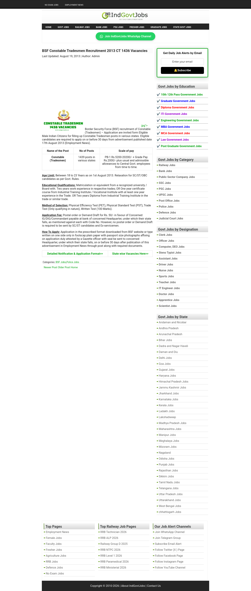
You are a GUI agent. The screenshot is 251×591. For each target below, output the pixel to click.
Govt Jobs (63, 27)
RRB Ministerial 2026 (113, 567)
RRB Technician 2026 (113, 532)
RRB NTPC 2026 (110, 549)
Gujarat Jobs (166, 369)
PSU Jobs (118, 27)
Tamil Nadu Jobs (169, 482)
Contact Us (154, 586)
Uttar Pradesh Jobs (171, 494)
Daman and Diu (168, 352)
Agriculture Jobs (56, 555)
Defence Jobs (54, 567)
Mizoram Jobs (168, 446)
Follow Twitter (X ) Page (169, 549)
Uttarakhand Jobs (170, 500)
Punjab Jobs (166, 464)
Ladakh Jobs (167, 411)
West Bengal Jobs (170, 506)
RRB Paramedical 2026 (114, 561)
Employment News (74, 5)
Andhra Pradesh (168, 328)
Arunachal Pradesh (170, 334)
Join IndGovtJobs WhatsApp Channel (125, 36)
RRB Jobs (52, 561)
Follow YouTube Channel (170, 567)
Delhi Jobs (165, 358)
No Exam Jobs (51, 5)
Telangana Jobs (168, 488)
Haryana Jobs (167, 375)
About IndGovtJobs (133, 586)
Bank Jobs (101, 27)
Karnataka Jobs (168, 399)
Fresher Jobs (137, 27)
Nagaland (165, 452)
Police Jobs (72, 262)
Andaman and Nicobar (173, 322)
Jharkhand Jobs (169, 393)
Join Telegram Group (168, 538)
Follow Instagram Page (169, 561)
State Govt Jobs (182, 27)
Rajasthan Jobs (168, 470)
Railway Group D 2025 (114, 544)
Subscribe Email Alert (168, 544)
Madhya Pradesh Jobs (172, 423)
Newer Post (50, 267)
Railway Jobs (82, 27)
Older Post (64, 267)
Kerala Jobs (166, 405)
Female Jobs (54, 538)
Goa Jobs (165, 363)
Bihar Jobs (165, 340)
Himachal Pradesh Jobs (173, 381)
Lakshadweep (167, 417)
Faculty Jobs (54, 544)
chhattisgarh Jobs (170, 512)
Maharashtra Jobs (170, 429)
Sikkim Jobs (166, 476)
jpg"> (116, 125)
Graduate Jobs (159, 27)
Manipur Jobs (167, 435)
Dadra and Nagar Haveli (173, 346)
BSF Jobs (61, 262)
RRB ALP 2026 (109, 538)
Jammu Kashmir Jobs (172, 387)
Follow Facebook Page (169, 555)
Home (48, 27)
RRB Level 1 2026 (111, 555)
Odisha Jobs (166, 458)
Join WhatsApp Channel (170, 532)
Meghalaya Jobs (169, 441)
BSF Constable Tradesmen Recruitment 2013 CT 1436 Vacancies (94, 51)
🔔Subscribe (182, 70)
